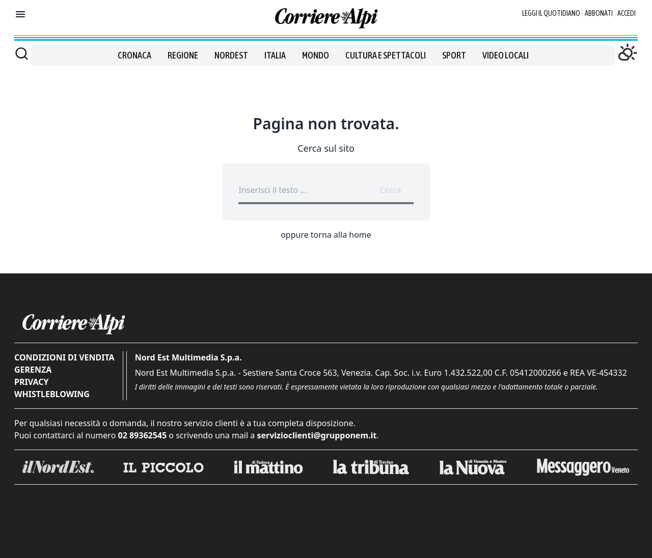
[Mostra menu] (20, 14)
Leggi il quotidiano (551, 13)
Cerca (390, 190)
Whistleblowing (52, 394)
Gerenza (32, 369)
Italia (275, 55)
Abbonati (599, 13)
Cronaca (134, 55)
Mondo (315, 55)
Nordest (231, 55)
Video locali (505, 55)
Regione (183, 55)
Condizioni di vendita (64, 357)
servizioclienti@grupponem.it (316, 435)
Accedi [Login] (626, 13)
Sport (454, 55)
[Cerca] (21, 53)
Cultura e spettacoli (385, 55)
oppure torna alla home (326, 234)
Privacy (31, 381)
